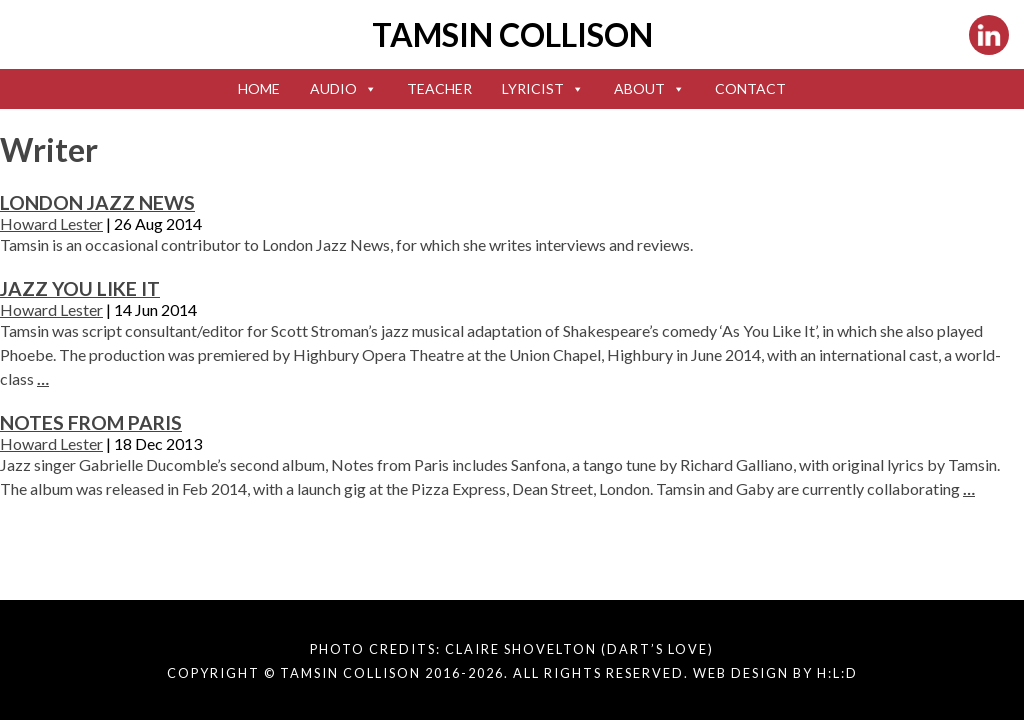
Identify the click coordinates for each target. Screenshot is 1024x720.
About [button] (649, 88)
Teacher (439, 88)
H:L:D (837, 673)
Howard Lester (51, 223)
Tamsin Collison (512, 34)
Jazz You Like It (80, 288)
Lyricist (543, 88)
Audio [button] (343, 88)
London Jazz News (97, 202)
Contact (750, 88)
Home (259, 88)
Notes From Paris (91, 422)
